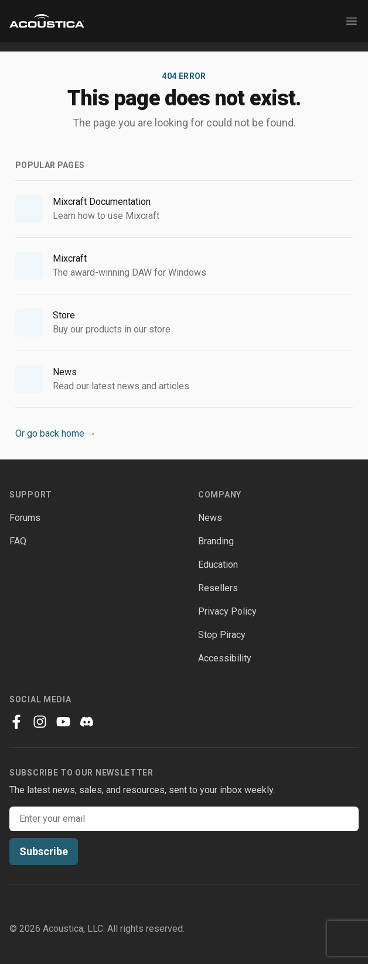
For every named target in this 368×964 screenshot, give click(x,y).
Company (219, 494)
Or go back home (55, 433)
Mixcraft (70, 258)
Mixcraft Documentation (102, 201)
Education (218, 564)
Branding (216, 541)
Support (30, 494)
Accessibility (224, 658)
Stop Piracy (222, 634)
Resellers (218, 588)
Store (64, 315)
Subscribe (43, 851)
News (65, 372)
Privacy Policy (227, 611)
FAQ (17, 541)
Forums (24, 517)
